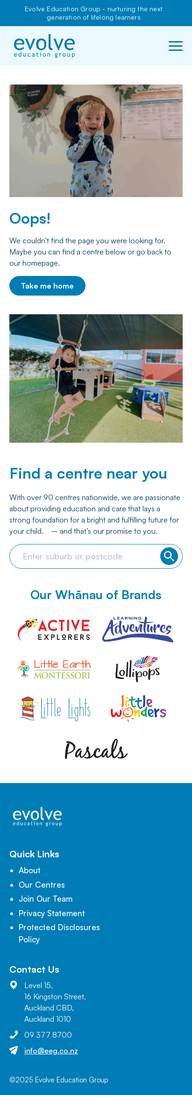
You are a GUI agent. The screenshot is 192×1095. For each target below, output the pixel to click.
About (30, 870)
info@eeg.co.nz (51, 1050)
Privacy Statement (52, 913)
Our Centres (42, 885)
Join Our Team (45, 899)
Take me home (47, 285)
